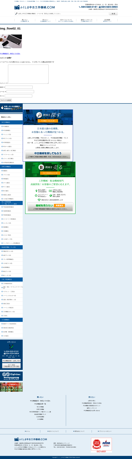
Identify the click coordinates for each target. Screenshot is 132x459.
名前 (2, 87)
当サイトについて (54, 431)
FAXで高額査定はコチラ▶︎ (50, 173)
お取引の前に (91, 400)
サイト (2, 96)
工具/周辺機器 (40, 416)
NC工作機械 (40, 407)
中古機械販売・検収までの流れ (10, 53)
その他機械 (40, 419)
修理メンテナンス (92, 408)
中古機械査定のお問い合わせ (92, 410)
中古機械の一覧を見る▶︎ (48, 121)
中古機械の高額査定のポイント (91, 405)
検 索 (113, 13)
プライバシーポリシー (105, 431)
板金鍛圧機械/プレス (40, 414)
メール (3, 91)
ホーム (28, 431)
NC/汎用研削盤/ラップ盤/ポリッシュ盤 (40, 412)
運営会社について (79, 431)
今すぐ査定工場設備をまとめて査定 (11, 365)
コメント (4, 83)
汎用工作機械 (40, 409)
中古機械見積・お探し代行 (11, 361)
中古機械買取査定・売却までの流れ (92, 403)
